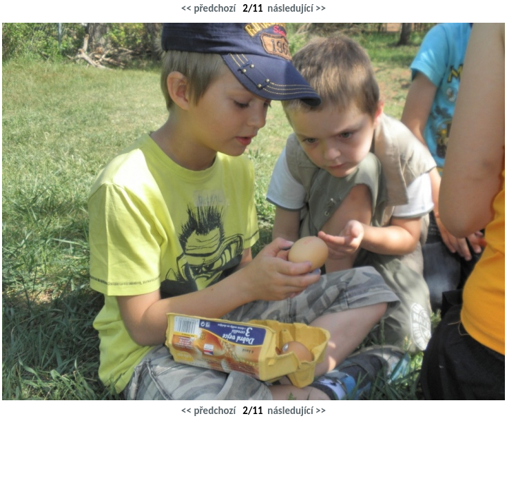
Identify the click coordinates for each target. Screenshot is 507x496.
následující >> (296, 8)
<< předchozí (208, 8)
